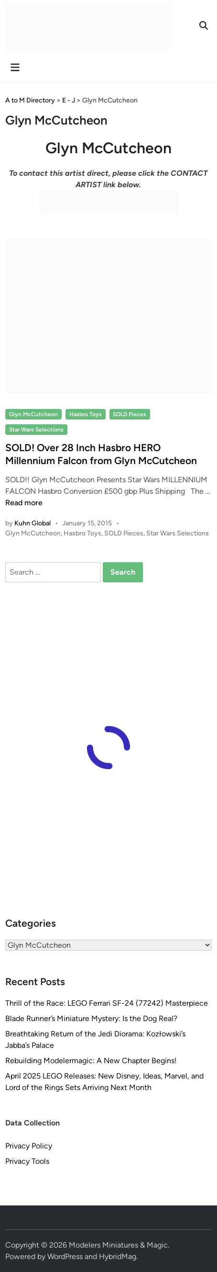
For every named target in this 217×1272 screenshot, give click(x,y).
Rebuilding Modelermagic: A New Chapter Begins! (91, 1060)
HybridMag (117, 1256)
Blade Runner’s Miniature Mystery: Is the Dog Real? (91, 1018)
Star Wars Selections (36, 429)
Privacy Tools (27, 1161)
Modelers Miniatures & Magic (118, 1244)
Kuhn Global (32, 523)
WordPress (65, 1256)
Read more (24, 502)
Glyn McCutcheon (33, 414)
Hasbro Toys (85, 414)
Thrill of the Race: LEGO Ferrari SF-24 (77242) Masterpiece (106, 1003)
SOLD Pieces (129, 414)
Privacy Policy (28, 1145)
